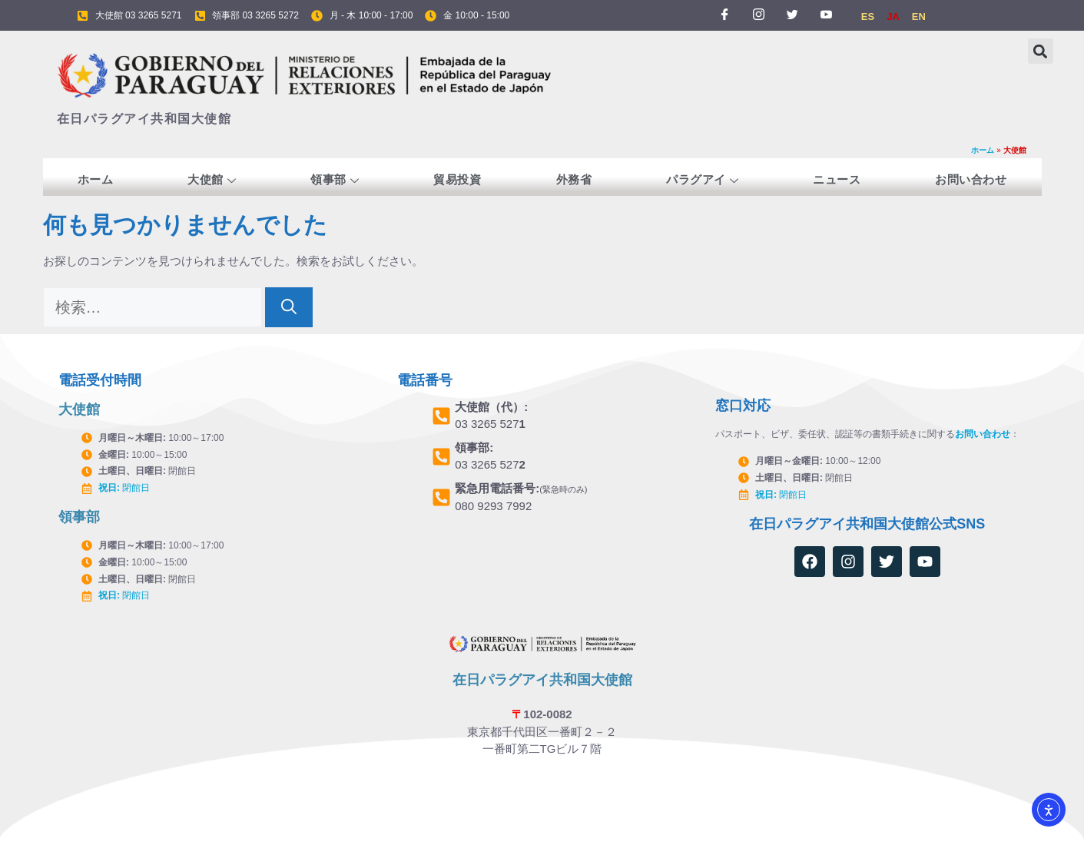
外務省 (574, 179)
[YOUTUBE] (826, 15)
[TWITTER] (792, 15)
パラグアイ (702, 181)
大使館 (211, 181)
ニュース (836, 179)
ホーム (982, 150)
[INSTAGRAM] (758, 15)
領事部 (334, 181)
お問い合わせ (970, 179)
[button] (1040, 51)
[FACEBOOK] (724, 15)
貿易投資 (457, 179)
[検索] (289, 307)
